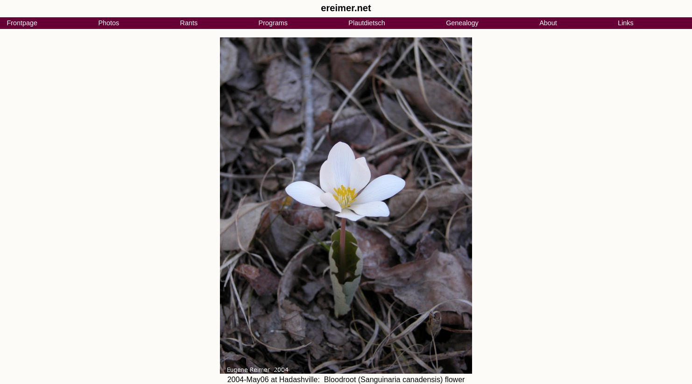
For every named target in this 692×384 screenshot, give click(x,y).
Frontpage (22, 23)
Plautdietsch (366, 23)
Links (626, 23)
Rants (189, 23)
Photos (108, 23)
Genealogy (462, 23)
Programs (273, 23)
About (548, 23)
